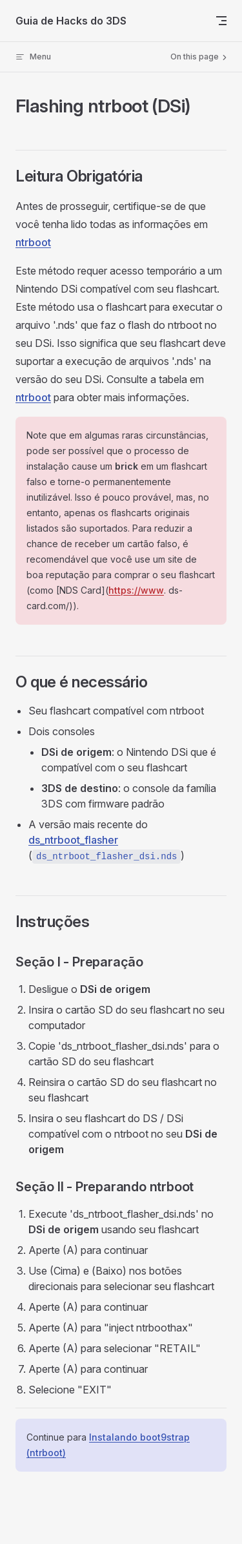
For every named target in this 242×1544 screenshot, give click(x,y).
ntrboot (33, 242)
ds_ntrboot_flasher (73, 839)
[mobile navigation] (221, 20)
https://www (136, 590)
